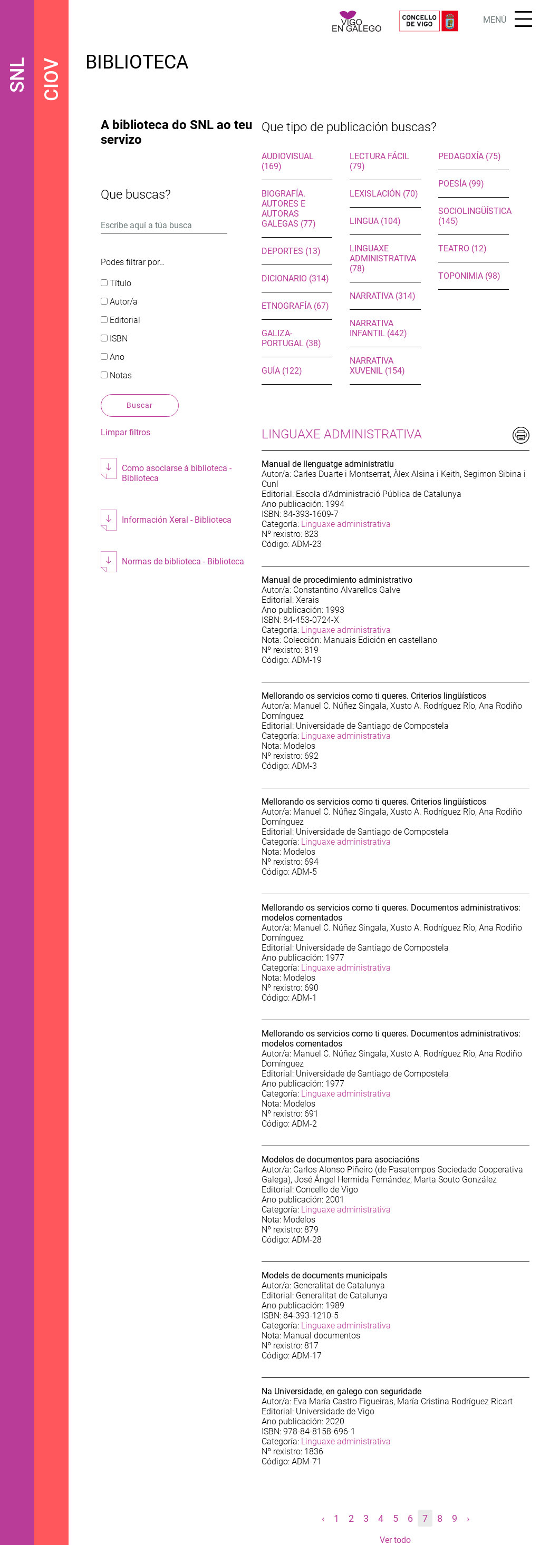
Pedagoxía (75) (469, 156)
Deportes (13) (291, 251)
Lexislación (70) (384, 194)
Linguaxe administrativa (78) (383, 258)
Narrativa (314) (383, 296)
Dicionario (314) (295, 278)
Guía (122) (282, 371)
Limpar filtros (125, 432)
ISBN (114, 339)
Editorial (120, 320)
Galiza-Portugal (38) (291, 338)
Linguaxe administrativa (346, 524)
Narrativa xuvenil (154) (377, 366)
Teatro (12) (462, 248)
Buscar (140, 405)
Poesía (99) (461, 184)
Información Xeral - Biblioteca (177, 520)
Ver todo (395, 1540)
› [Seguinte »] (468, 1518)
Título (116, 283)
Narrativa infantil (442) (378, 328)
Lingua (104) (375, 221)
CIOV (52, 79)
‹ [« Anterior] (323, 1518)
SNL (17, 75)
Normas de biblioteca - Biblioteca (183, 561)
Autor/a (119, 302)
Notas (116, 375)
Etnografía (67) (295, 306)
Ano (112, 357)
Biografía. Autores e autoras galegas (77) (289, 209)
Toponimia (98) (469, 276)
